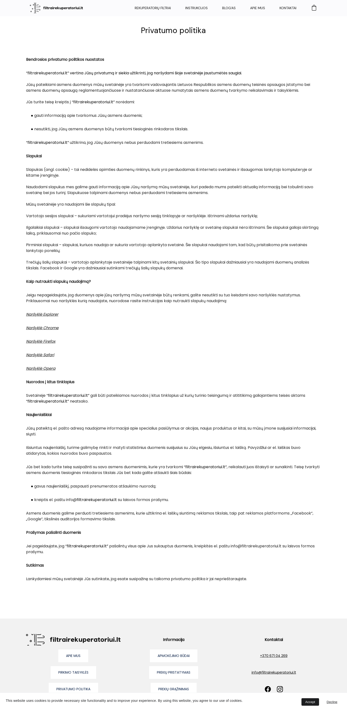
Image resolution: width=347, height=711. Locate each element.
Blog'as (229, 8)
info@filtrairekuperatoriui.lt (274, 672)
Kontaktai (288, 8)
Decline (332, 702)
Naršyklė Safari (40, 355)
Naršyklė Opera (40, 368)
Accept (310, 702)
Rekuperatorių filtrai (153, 8)
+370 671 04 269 (273, 655)
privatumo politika (73, 689)
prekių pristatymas (173, 672)
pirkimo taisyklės (73, 672)
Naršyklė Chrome (42, 328)
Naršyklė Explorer (42, 314)
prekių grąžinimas (173, 689)
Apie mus (257, 8)
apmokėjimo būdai (174, 655)
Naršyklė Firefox (40, 341)
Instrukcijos (196, 8)
